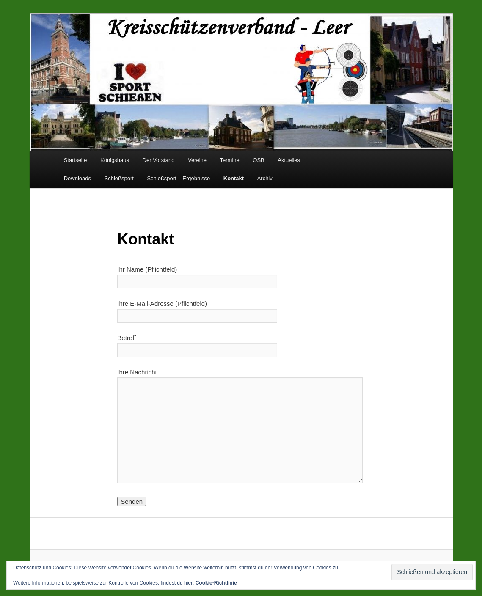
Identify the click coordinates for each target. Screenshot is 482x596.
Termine (230, 160)
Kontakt (233, 178)
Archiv (265, 178)
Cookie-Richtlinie (216, 583)
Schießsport (119, 178)
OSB (258, 160)
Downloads (77, 178)
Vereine (197, 160)
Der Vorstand (159, 160)
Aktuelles (289, 160)
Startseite (75, 160)
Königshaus (114, 160)
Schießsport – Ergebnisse (178, 178)
